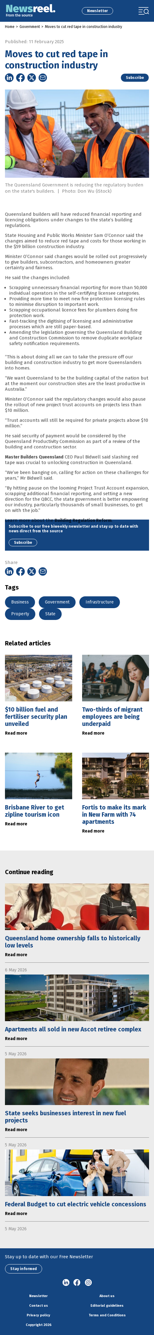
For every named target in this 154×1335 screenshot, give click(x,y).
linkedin (66, 1283)
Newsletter (97, 11)
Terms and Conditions (107, 1315)
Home (10, 27)
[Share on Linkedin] (9, 77)
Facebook (77, 1283)
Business (20, 602)
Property (20, 614)
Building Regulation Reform (83, 529)
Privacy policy (38, 1315)
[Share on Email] (42, 77)
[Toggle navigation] (144, 11)
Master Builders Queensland (34, 466)
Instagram (88, 1283)
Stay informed (23, 1269)
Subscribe (135, 78)
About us (107, 1296)
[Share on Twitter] (31, 77)
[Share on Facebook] (20, 77)
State (50, 614)
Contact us (38, 1306)
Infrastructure (100, 602)
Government (30, 27)
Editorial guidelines (107, 1306)
